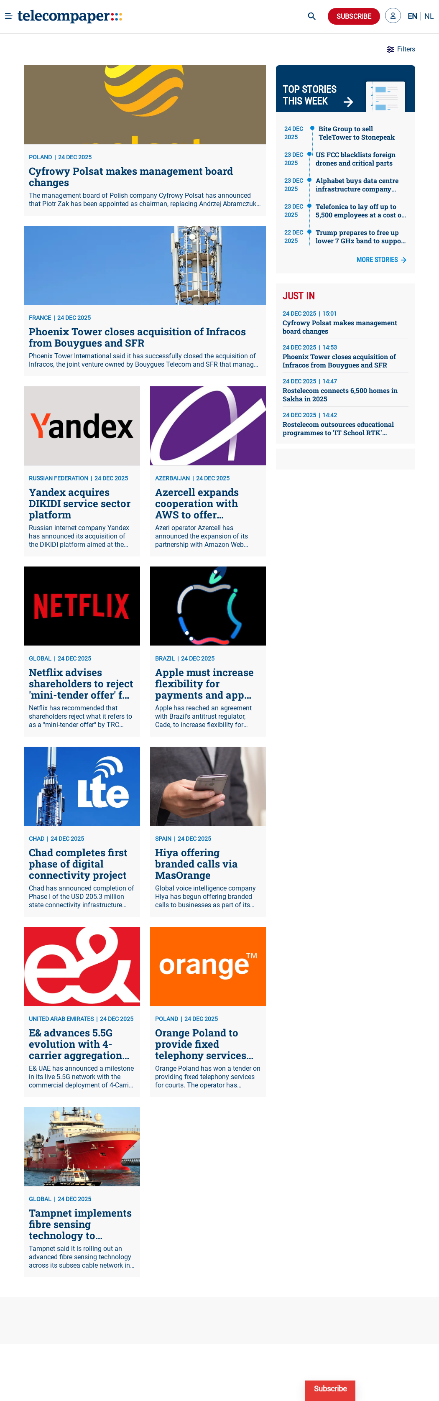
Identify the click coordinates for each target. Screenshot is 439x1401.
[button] (393, 16)
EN (412, 16)
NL (429, 16)
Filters (400, 49)
